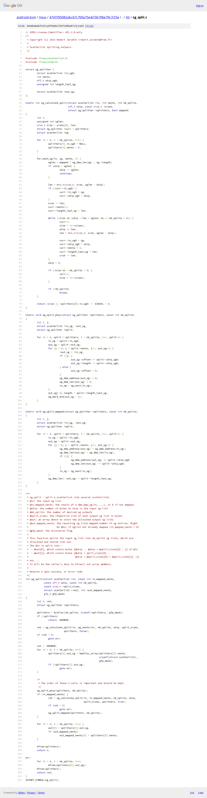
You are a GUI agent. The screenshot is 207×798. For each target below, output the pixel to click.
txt (192, 792)
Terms (41, 792)
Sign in (199, 5)
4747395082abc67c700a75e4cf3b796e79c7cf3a (84, 17)
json (200, 792)
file (89, 25)
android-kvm (26, 17)
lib (128, 17)
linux (42, 17)
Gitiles (21, 792)
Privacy (31, 792)
